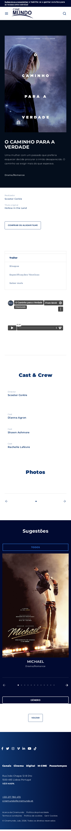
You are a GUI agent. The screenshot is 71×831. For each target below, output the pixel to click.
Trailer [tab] (13, 257)
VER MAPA (8, 783)
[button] (6, 501)
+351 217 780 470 (11, 797)
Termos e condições (12, 816)
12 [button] (54, 685)
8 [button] (41, 685)
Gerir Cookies (51, 816)
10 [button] (47, 685)
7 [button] (37, 685)
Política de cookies (33, 816)
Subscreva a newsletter (16, 2)
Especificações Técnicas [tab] (24, 274)
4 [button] (28, 685)
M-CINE (42, 765)
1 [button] (36, 501)
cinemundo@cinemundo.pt (17, 800)
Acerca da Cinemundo (13, 812)
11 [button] (50, 685)
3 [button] (24, 685)
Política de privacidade (37, 812)
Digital (30, 765)
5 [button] (31, 685)
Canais (6, 765)
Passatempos (58, 765)
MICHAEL (35, 662)
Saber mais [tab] (16, 283)
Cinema (19, 765)
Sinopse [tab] (14, 266)
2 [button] (21, 685)
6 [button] (34, 685)
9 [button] (44, 685)
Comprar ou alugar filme (23, 225)
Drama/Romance (15, 175)
